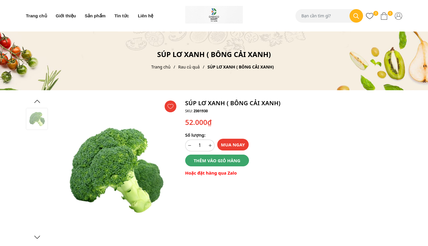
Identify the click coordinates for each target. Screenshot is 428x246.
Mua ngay (233, 145)
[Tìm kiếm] (356, 16)
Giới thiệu (66, 15)
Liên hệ (145, 15)
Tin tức (121, 15)
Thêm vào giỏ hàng (217, 160)
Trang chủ (36, 15)
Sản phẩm (95, 15)
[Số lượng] (200, 145)
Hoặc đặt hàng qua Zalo (211, 173)
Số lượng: (195, 135)
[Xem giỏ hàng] (384, 15)
